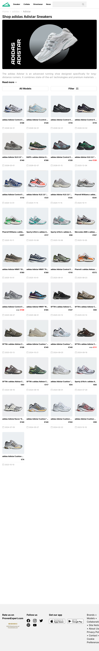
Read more (10, 82)
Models (91, 618)
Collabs (27, 4)
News (48, 4)
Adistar (27, 11)
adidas (16, 11)
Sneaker (16, 4)
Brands (91, 615)
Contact (93, 635)
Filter (73, 88)
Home (5, 11)
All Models (25, 88)
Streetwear (38, 4)
